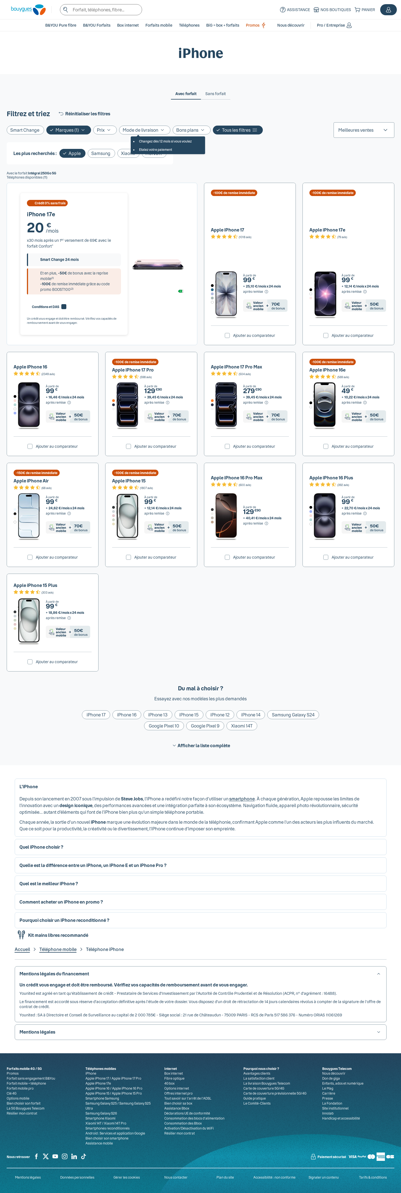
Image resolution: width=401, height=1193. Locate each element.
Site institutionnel (335, 1108)
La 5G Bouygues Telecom (25, 1108)
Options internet (176, 1088)
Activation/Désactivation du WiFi (189, 1128)
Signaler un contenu (324, 1177)
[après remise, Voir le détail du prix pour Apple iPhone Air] (59, 513)
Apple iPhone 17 (227, 229)
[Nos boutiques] (331, 10)
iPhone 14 (250, 714)
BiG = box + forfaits (222, 25)
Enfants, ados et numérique (343, 1083)
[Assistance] (294, 10)
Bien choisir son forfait (24, 1103)
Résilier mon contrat (22, 1113)
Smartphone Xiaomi (100, 1118)
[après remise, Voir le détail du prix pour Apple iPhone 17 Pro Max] (256, 402)
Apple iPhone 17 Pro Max (236, 366)
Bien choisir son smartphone (106, 1138)
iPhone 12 (219, 714)
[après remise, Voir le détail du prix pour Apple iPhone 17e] (354, 291)
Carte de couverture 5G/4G (263, 1088)
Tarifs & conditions (373, 1177)
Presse (327, 1098)
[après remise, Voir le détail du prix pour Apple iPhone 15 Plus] (59, 617)
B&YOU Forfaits (96, 25)
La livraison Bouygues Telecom (266, 1083)
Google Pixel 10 (164, 725)
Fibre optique (174, 1078)
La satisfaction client (258, 1078)
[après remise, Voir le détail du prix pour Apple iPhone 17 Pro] (157, 402)
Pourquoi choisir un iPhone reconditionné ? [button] (64, 920)
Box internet (173, 1073)
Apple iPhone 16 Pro (127, 1088)
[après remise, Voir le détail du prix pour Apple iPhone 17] (256, 291)
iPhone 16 (127, 714)
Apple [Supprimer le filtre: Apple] (75, 153)
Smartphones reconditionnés (107, 1128)
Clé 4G (11, 1093)
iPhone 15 (189, 714)
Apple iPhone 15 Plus (35, 585)
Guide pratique (254, 1098)
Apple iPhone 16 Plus (331, 477)
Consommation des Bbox (183, 1123)
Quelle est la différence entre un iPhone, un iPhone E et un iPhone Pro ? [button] (93, 865)
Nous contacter (176, 1177)
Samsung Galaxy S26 (101, 1113)
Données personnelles (77, 1177)
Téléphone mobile (58, 949)
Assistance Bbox (176, 1108)
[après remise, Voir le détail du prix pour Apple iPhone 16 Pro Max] (256, 523)
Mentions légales (28, 1177)
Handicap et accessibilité (341, 1118)
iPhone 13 (158, 714)
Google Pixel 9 (205, 725)
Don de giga (331, 1078)
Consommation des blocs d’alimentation (194, 1118)
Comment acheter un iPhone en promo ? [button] (61, 901)
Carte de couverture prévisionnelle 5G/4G (274, 1093)
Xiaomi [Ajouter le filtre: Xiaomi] (128, 153)
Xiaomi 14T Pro (115, 1123)
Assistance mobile (99, 1143)
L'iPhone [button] (28, 786)
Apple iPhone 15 (129, 480)
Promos (257, 25)
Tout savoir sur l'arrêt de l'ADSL (187, 1098)
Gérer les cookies (127, 1177)
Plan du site (225, 1177)
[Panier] (364, 10)
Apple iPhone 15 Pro (127, 1093)
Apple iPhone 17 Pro (133, 369)
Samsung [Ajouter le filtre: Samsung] (100, 153)
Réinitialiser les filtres (84, 113)
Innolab (328, 1113)
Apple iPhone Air (31, 480)
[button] (388, 9)
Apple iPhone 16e (327, 369)
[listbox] (364, 130)
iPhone (90, 1073)
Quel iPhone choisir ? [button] (41, 846)
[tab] (186, 93)
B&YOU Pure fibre (60, 25)
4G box (169, 1083)
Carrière (328, 1093)
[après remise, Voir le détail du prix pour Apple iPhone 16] (59, 402)
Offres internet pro (178, 1093)
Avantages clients (256, 1073)
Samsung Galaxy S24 (293, 714)
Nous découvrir (333, 1073)
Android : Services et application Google (115, 1133)
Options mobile (18, 1098)
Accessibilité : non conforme (274, 1177)
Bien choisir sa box (178, 1103)
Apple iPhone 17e (327, 229)
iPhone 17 (96, 714)
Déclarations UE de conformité (187, 1113)
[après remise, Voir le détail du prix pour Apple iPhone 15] (157, 513)
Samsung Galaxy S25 (101, 1103)
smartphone (242, 798)
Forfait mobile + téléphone (26, 1083)
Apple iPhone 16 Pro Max (237, 477)
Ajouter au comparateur (254, 335)
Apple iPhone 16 (30, 366)
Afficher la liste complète (200, 745)
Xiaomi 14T (242, 725)
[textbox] (101, 9)
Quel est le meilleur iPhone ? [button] (48, 883)
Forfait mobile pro (20, 1088)
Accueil (22, 949)
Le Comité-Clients (257, 1103)
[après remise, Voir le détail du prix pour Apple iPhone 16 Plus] (354, 513)
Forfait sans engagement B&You (31, 1078)
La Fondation (332, 1103)
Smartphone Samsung (102, 1098)
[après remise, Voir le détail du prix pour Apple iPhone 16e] (354, 402)
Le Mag (327, 1088)
